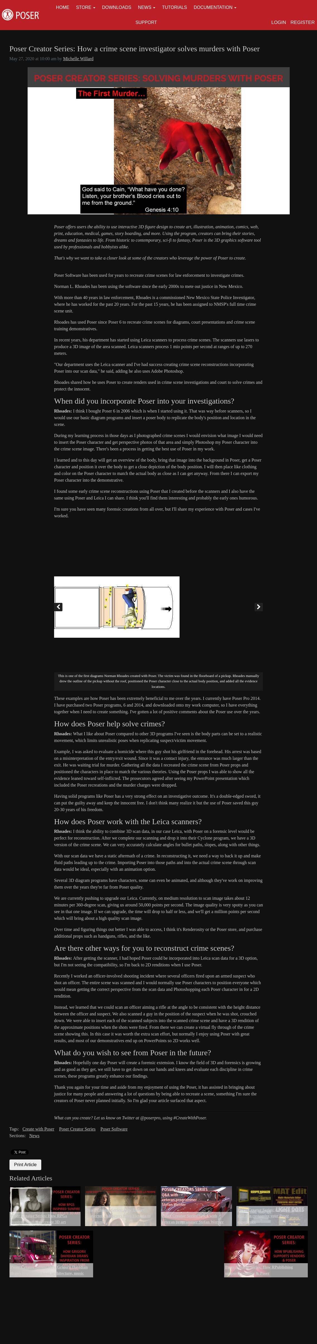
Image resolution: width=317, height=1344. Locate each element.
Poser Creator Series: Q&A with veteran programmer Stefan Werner (193, 1219)
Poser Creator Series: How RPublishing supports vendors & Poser (259, 1270)
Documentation (213, 7)
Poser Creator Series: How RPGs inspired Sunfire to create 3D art (39, 1219)
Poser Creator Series (77, 1129)
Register (303, 22)
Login (278, 22)
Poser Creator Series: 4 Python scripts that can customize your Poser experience (270, 1216)
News (144, 7)
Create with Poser (38, 1129)
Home (62, 7)
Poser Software (113, 1129)
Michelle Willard (78, 58)
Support (146, 22)
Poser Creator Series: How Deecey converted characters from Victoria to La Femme (118, 1216)
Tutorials (174, 7)
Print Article (25, 1164)
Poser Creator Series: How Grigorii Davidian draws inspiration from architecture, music (49, 1270)
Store (83, 7)
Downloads (116, 7)
